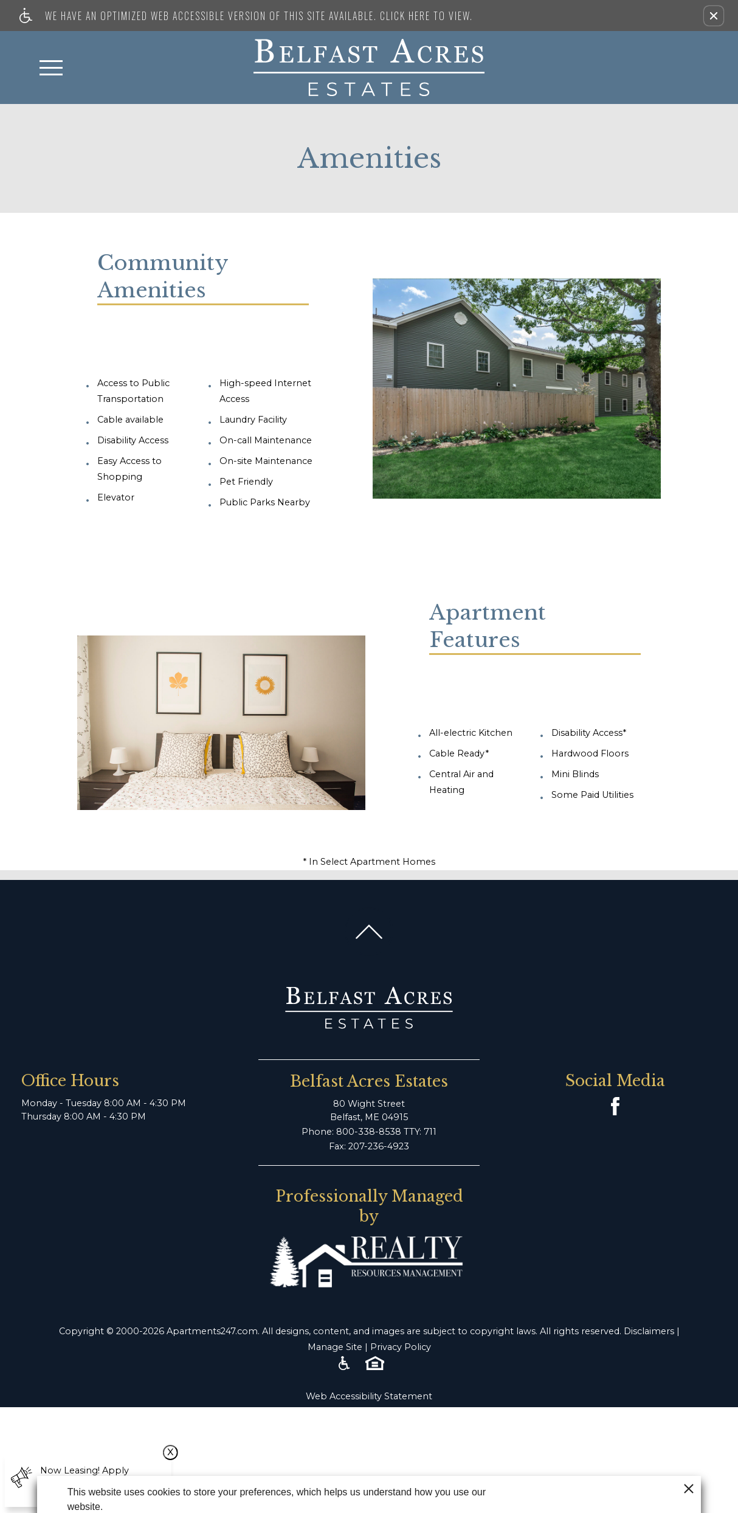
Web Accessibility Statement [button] (369, 1396)
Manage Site (335, 1347)
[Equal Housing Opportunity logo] (374, 1363)
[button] (713, 16)
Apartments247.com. (213, 1331)
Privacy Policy (400, 1347)
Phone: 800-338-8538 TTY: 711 (369, 1131)
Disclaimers (649, 1331)
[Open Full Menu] (51, 67)
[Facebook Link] (615, 1106)
